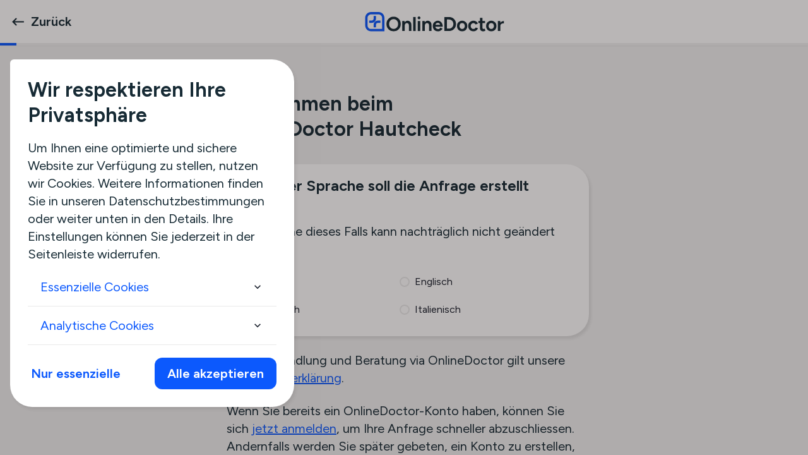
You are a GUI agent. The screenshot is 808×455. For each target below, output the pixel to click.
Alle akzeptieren (215, 373)
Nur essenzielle (76, 373)
